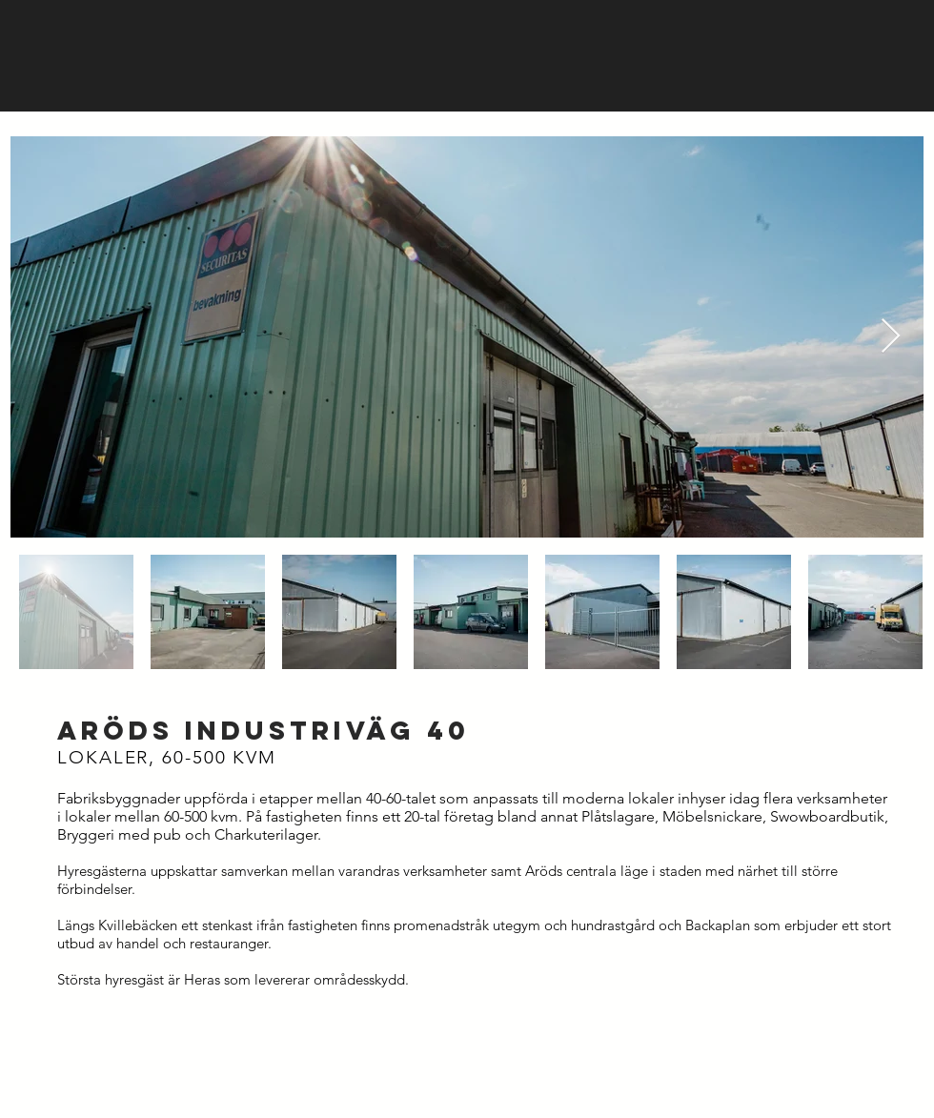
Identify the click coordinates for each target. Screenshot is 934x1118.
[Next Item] (891, 337)
